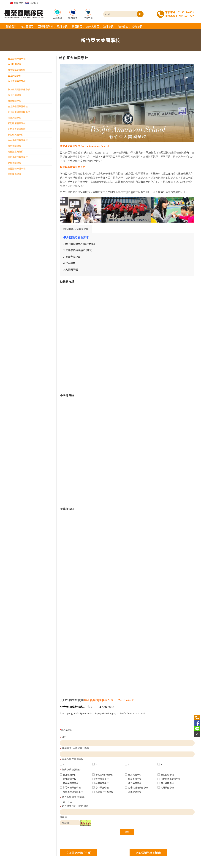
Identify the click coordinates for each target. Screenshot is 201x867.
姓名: (64, 736)
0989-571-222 (186, 16)
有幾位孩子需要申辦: (73, 759)
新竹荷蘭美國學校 (70, 787)
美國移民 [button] (77, 26)
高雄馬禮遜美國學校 (71, 791)
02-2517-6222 (186, 12)
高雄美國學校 (166, 787)
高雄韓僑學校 (133, 791)
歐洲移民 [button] (62, 26)
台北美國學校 (14, 75)
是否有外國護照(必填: (73, 796)
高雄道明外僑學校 (102, 791)
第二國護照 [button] (27, 26)
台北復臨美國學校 (16, 69)
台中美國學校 (100, 787)
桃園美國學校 (100, 783)
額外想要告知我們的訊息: (75, 806)
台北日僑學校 (166, 774)
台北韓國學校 (68, 778)
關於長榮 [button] (11, 26)
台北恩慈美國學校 (16, 81)
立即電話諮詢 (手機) (78, 853)
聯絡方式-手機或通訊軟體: (76, 748)
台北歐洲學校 (14, 64)
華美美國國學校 (69, 783)
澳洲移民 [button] (108, 26)
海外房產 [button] (123, 26)
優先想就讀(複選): (71, 769)
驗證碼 (63, 817)
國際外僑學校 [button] (45, 26)
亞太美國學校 (166, 783)
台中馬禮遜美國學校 (136, 787)
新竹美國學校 (133, 783)
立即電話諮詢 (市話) (148, 853)
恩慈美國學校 (133, 778)
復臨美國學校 (100, 778)
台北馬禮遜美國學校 (169, 778)
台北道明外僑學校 (16, 58)
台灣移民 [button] (137, 26)
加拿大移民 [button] (92, 26)
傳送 (127, 831)
